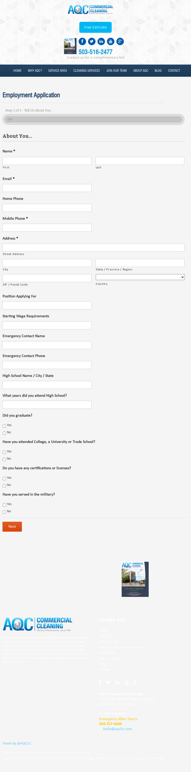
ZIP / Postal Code (15, 284)
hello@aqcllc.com (117, 729)
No (9, 432)
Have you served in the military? (28, 495)
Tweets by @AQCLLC (16, 743)
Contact (174, 71)
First (6, 167)
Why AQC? (35, 71)
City (5, 269)
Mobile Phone (15, 219)
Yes (9, 425)
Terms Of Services (30, 752)
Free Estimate (95, 27)
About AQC (140, 71)
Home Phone (12, 199)
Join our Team (116, 71)
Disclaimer (9, 752)
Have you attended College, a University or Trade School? (48, 442)
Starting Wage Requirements (25, 316)
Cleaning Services (86, 71)
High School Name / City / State (27, 376)
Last (98, 167)
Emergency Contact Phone (23, 356)
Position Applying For (19, 296)
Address (10, 239)
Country (102, 284)
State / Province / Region (114, 269)
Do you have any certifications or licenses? (36, 468)
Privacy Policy (53, 752)
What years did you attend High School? (34, 396)
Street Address (13, 254)
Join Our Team (109, 659)
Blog (158, 71)
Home (17, 71)
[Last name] (140, 161)
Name (8, 151)
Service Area (57, 71)
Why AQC (106, 636)
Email (8, 179)
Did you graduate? (17, 416)
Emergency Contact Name (23, 336)
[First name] (47, 161)
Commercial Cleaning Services (121, 647)
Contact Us (72, 752)
